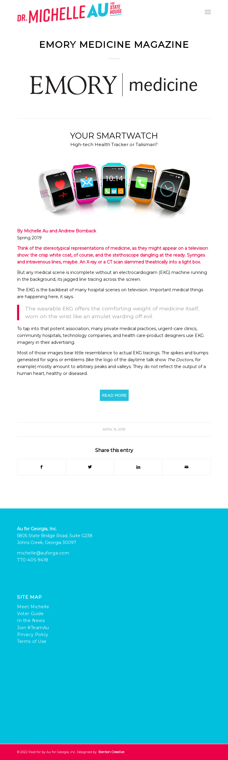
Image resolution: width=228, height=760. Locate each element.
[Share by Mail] (186, 467)
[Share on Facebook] (41, 467)
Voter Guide (30, 613)
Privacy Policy (32, 634)
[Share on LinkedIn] (138, 467)
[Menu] (208, 12)
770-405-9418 (32, 560)
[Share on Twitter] (90, 467)
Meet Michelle (33, 606)
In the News (31, 620)
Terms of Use (32, 641)
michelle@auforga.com (43, 553)
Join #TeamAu (33, 627)
